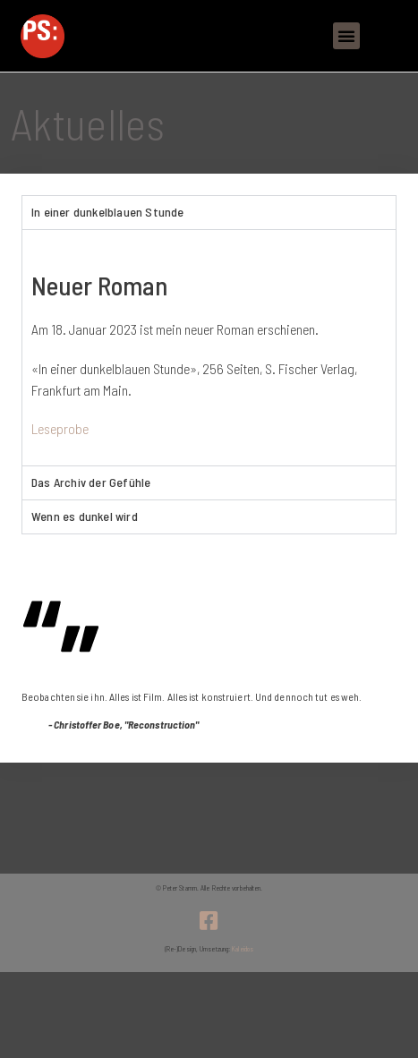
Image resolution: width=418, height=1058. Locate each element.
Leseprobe (60, 428)
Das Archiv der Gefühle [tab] (90, 482)
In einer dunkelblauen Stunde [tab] (107, 211)
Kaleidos (242, 948)
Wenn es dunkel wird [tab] (84, 516)
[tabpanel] (209, 347)
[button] (346, 35)
